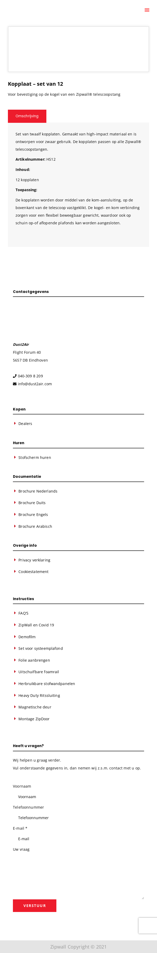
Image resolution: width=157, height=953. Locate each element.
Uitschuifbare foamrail (38, 671)
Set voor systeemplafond (40, 648)
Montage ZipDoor (34, 718)
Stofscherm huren (34, 457)
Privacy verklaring (34, 559)
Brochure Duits (32, 502)
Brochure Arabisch (35, 526)
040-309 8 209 (30, 375)
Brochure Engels (33, 514)
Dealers (25, 423)
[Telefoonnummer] (78, 817)
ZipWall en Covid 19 (36, 624)
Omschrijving (27, 116)
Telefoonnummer (28, 807)
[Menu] (146, 10)
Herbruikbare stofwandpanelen (46, 683)
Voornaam (22, 786)
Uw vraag (21, 849)
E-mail (20, 828)
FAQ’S (23, 613)
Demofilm (27, 636)
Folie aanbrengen (34, 660)
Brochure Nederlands (37, 491)
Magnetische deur (34, 706)
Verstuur (34, 905)
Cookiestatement (33, 571)
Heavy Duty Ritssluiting (39, 695)
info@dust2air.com (35, 383)
